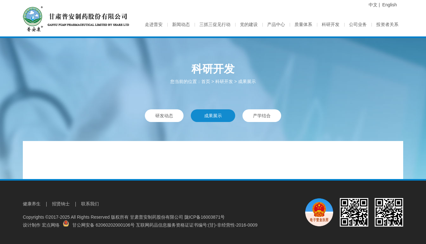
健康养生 (32, 203)
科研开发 (224, 81)
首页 (205, 81)
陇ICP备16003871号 (204, 217)
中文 (373, 4)
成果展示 (247, 81)
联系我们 (90, 203)
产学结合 (262, 115)
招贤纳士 (61, 203)
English (389, 4)
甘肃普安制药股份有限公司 (156, 217)
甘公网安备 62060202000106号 (99, 225)
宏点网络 (51, 225)
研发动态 (164, 115)
